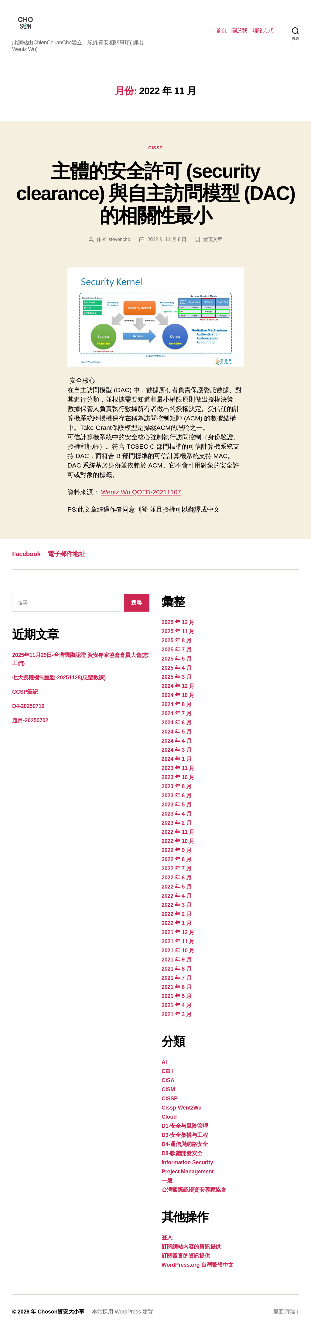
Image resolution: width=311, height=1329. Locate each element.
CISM (168, 1089)
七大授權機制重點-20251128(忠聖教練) (59, 678)
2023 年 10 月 (178, 777)
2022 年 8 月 (176, 859)
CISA (168, 1080)
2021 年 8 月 (176, 969)
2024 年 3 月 (176, 750)
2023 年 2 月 (176, 823)
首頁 (221, 30)
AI (164, 1062)
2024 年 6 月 (176, 723)
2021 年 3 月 (176, 1014)
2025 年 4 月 (176, 668)
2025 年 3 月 (176, 677)
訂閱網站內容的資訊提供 (191, 1247)
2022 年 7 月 (176, 868)
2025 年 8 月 (176, 640)
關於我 (239, 30)
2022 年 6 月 (176, 878)
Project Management (188, 1171)
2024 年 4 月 (176, 741)
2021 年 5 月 (176, 996)
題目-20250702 (30, 720)
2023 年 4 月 (176, 814)
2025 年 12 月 (178, 622)
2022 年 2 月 (176, 914)
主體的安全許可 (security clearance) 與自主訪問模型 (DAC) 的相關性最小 (155, 193)
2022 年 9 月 (176, 850)
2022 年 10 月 (178, 841)
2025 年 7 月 (176, 650)
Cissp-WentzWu (182, 1108)
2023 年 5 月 (176, 805)
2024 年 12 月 (178, 686)
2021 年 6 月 (176, 987)
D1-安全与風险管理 (185, 1126)
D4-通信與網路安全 (185, 1144)
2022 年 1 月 (176, 923)
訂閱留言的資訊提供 (186, 1256)
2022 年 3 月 (176, 905)
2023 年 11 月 (178, 768)
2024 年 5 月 (176, 732)
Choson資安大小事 (61, 1312)
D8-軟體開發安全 (182, 1153)
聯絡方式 (263, 30)
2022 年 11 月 (178, 832)
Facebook (26, 553)
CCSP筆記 (25, 692)
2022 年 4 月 (176, 896)
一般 (167, 1181)
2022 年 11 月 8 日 (166, 239)
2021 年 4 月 (176, 1005)
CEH (167, 1071)
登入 (167, 1237)
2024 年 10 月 (178, 695)
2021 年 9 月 (176, 960)
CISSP (155, 147)
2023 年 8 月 (176, 786)
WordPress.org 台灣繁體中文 (197, 1265)
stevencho (119, 239)
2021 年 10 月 (178, 951)
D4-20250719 (28, 706)
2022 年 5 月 (176, 887)
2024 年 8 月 (176, 704)
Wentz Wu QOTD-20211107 (141, 491)
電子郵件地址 (66, 553)
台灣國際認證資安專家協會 (194, 1190)
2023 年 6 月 (176, 795)
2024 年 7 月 (176, 713)
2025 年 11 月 (178, 631)
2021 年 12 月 (178, 932)
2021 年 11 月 (178, 941)
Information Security (187, 1162)
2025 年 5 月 (176, 659)
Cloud (169, 1117)
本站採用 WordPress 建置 (122, 1312)
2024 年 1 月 (176, 759)
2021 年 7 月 (176, 978)
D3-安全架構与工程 (185, 1135)
